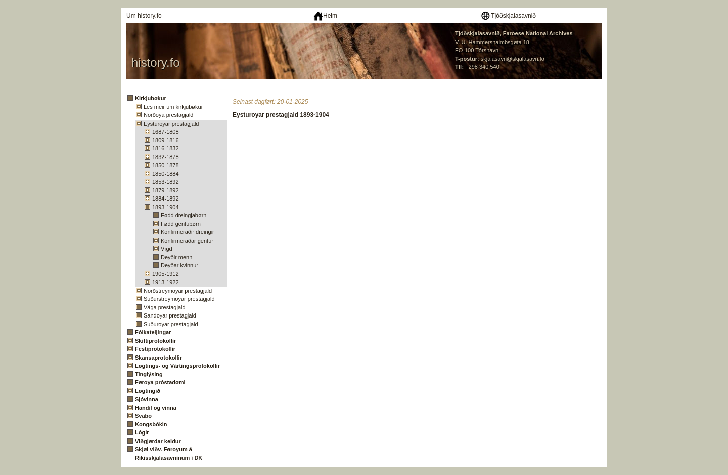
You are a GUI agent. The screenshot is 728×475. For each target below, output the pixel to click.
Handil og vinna (155, 408)
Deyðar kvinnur (179, 265)
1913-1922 (165, 282)
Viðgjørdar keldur (158, 441)
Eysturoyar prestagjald (171, 124)
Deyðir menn (176, 257)
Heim (325, 15)
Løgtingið (147, 391)
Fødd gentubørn (181, 224)
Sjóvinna (146, 399)
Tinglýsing (149, 374)
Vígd (166, 249)
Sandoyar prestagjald (170, 315)
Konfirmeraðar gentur (187, 241)
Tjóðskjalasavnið (508, 15)
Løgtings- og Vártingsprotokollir (177, 366)
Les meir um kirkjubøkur (173, 107)
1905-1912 (165, 274)
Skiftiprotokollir (155, 341)
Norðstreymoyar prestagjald (178, 291)
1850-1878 (165, 165)
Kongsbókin (151, 424)
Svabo (143, 416)
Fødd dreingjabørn (184, 215)
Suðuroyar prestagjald (171, 324)
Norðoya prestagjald (168, 115)
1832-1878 (165, 157)
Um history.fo (144, 15)
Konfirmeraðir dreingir (187, 232)
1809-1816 (165, 140)
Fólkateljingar (153, 332)
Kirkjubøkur (150, 98)
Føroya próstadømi (160, 382)
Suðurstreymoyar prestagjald (179, 299)
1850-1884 (165, 174)
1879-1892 (165, 190)
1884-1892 (165, 198)
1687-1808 (165, 132)
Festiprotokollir (155, 349)
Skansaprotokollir (158, 357)
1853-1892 (165, 182)
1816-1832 (165, 148)
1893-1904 (165, 207)
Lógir (142, 432)
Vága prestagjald (165, 307)
